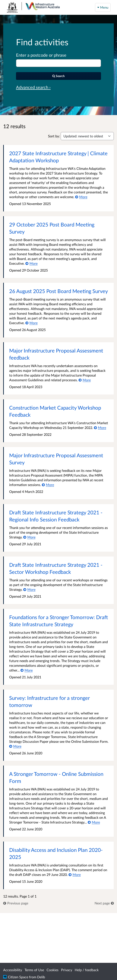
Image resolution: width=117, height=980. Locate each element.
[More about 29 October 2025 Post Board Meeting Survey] (31, 263)
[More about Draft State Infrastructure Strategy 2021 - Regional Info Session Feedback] (29, 537)
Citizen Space (18, 977)
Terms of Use (34, 970)
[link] (15, 903)
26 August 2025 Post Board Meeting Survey (58, 291)
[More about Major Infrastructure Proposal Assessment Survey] (48, 485)
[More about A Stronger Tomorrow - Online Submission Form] (94, 822)
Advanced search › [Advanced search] (33, 87)
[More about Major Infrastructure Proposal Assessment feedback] (85, 380)
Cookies (52, 970)
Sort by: (54, 136)
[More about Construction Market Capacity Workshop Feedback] (100, 427)
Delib (41, 977)
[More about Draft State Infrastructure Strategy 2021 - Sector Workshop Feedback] (29, 589)
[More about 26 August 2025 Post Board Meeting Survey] (31, 323)
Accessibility (12, 970)
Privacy (66, 970)
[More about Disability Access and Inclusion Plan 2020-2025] (75, 874)
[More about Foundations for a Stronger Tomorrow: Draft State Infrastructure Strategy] (26, 670)
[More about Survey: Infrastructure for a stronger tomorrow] (15, 746)
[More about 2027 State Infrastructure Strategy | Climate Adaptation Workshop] (81, 197)
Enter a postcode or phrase (41, 55)
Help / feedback (87, 970)
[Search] (58, 76)
